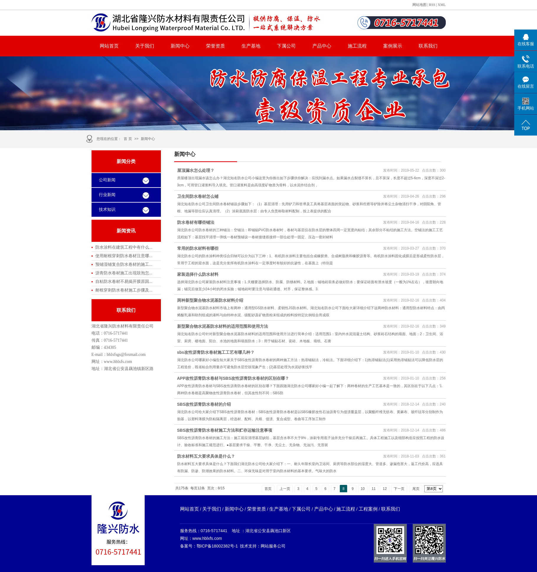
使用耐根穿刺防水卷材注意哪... (124, 255)
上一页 (285, 489)
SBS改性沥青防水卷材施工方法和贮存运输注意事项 (224, 430)
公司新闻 (107, 180)
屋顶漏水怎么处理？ (195, 170)
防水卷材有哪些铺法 (195, 222)
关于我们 (144, 45)
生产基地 (250, 45)
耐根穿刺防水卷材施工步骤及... (124, 290)
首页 (268, 489)
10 (363, 489)
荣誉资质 (215, 45)
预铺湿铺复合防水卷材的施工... (124, 264)
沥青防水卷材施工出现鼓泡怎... (124, 272)
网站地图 (419, 5)
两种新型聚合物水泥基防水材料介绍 (210, 300)
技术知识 (107, 209)
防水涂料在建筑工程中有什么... (124, 247)
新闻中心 (180, 45)
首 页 (128, 139)
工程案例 (368, 508)
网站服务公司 (273, 546)
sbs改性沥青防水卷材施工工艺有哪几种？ (215, 352)
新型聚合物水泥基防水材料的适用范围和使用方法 (222, 326)
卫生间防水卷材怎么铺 (197, 196)
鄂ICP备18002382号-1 (217, 546)
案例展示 (392, 45)
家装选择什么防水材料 (197, 274)
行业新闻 (107, 195)
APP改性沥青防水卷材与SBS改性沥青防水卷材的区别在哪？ (233, 378)
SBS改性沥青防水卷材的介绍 (204, 404)
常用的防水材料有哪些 (197, 248)
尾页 (416, 489)
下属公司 (286, 45)
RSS (432, 5)
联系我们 (428, 45)
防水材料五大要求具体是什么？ (206, 456)
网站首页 (109, 45)
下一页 (399, 489)
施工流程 (357, 45)
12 (384, 489)
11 (374, 489)
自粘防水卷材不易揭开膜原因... (124, 281)
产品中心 (321, 45)
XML (442, 5)
